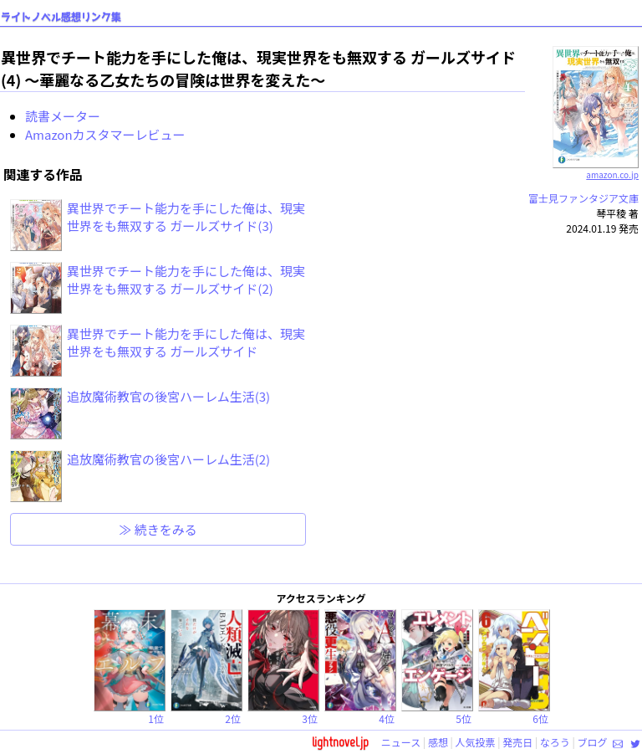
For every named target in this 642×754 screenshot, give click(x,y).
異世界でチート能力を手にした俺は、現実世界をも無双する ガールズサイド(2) (186, 279)
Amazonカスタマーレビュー (105, 134)
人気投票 (476, 742)
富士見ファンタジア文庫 (583, 198)
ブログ (592, 742)
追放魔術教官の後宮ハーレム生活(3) (168, 396)
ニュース (400, 742)
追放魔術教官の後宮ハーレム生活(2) (168, 459)
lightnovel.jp (340, 742)
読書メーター (62, 116)
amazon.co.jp (596, 168)
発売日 (517, 742)
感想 (438, 742)
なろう (555, 742)
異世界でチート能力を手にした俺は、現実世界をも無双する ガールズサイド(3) (186, 216)
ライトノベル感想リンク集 (61, 17)
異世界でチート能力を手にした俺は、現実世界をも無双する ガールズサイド (186, 342)
